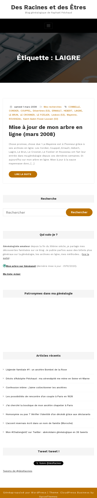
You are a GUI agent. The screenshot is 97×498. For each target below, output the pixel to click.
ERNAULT (57, 111)
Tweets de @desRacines (17, 467)
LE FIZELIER (43, 115)
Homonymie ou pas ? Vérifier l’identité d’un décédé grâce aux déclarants (48, 411)
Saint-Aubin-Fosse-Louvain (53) (40, 119)
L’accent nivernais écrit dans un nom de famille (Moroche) (39, 420)
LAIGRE (78, 111)
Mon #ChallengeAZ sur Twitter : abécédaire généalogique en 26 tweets (47, 429)
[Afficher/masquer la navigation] (48, 26)
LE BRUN (13, 115)
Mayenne (72, 115)
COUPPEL (26, 111)
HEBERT (68, 111)
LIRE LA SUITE (23, 173)
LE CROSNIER (27, 115)
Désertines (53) (41, 111)
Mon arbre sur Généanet (20, 265)
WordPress (38, 489)
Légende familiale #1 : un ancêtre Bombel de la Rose (36, 368)
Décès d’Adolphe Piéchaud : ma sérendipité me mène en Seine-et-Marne (47, 376)
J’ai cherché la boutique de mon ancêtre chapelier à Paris (39, 402)
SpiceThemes (48, 493)
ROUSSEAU (15, 119)
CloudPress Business (74, 489)
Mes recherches (52, 106)
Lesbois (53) (58, 115)
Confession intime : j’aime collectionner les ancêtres (36, 385)
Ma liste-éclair (11, 272)
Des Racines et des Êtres (48, 7)
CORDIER (13, 111)
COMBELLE (74, 106)
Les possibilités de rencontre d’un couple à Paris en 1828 (39, 394)
